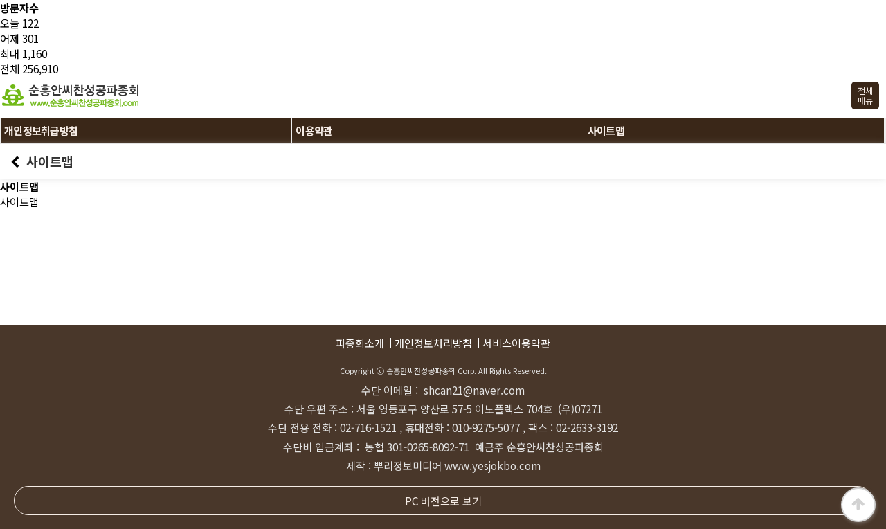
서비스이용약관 (516, 343)
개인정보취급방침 (41, 130)
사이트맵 (606, 130)
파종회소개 (360, 343)
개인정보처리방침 (433, 343)
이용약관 (314, 130)
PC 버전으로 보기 (443, 500)
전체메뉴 (865, 95)
